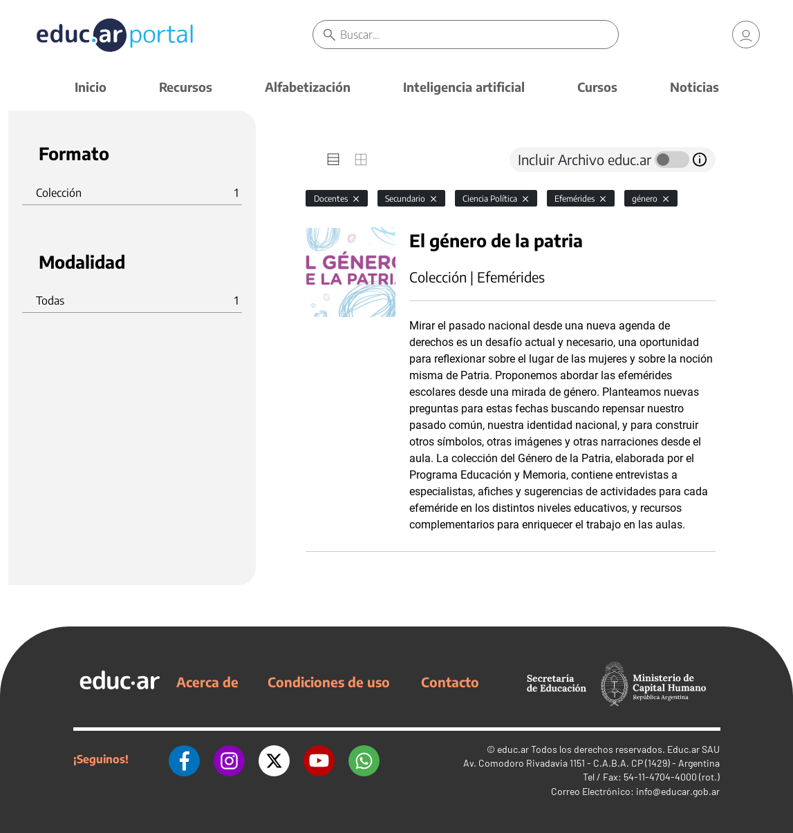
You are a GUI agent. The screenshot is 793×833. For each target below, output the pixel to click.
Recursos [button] (185, 87)
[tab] (333, 159)
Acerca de (207, 681)
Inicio (90, 87)
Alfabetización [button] (308, 87)
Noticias (694, 87)
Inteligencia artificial (464, 87)
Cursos (597, 87)
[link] (746, 34)
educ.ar (513, 749)
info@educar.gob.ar (678, 791)
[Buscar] (478, 34)
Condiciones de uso (329, 681)
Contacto (450, 681)
